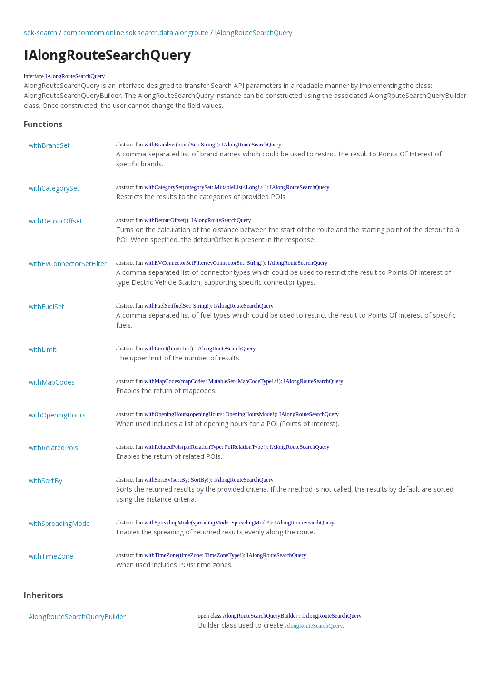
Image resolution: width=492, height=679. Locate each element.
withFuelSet (46, 306)
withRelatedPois (53, 447)
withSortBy (45, 480)
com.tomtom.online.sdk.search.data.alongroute (135, 32)
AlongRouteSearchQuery (314, 625)
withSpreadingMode (59, 523)
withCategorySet (54, 188)
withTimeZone (51, 556)
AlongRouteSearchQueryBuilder (77, 616)
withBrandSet (49, 145)
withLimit (43, 349)
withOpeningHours (57, 414)
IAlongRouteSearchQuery (253, 32)
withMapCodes (52, 382)
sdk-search (40, 32)
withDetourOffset (55, 220)
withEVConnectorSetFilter (68, 263)
